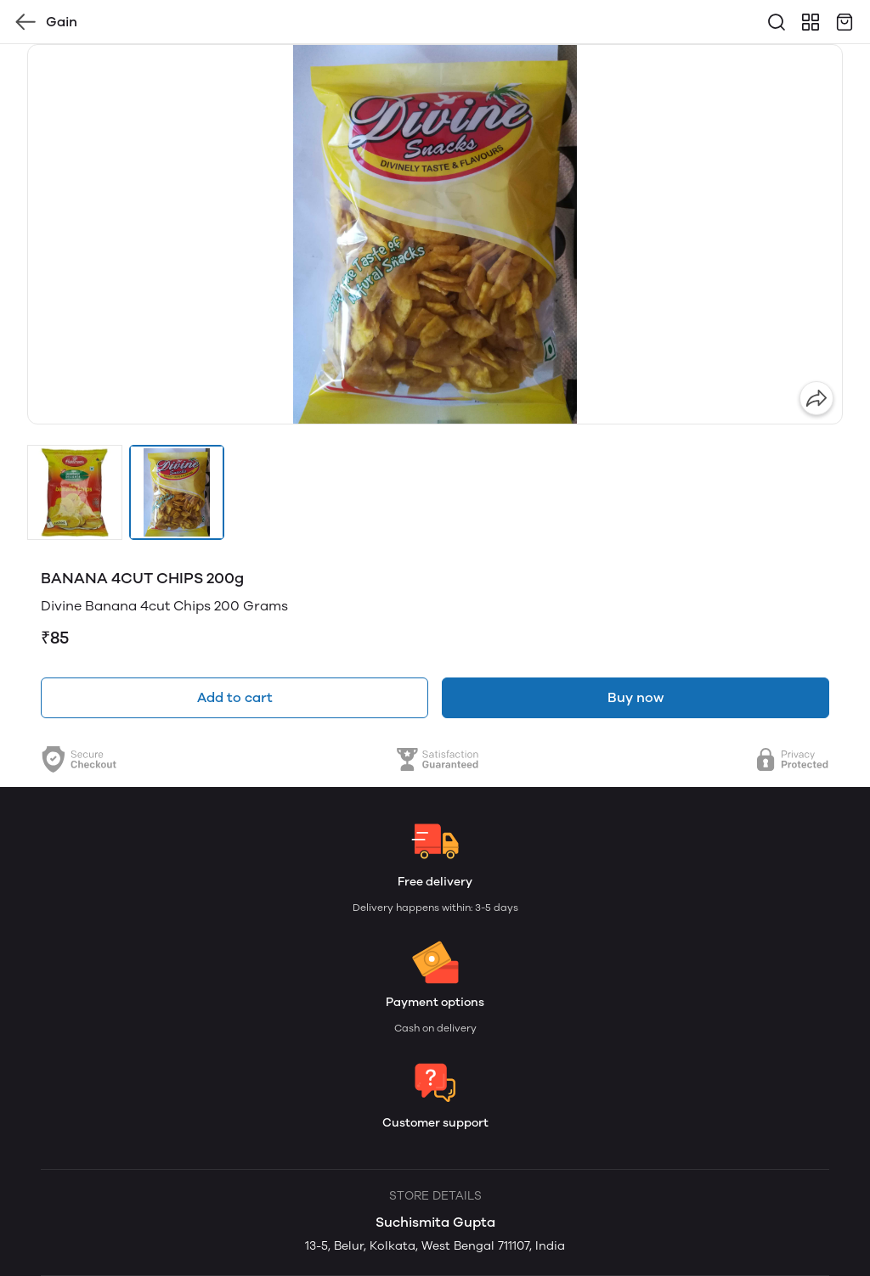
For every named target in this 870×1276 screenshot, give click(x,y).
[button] (74, 492)
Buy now (635, 697)
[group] (435, 234)
